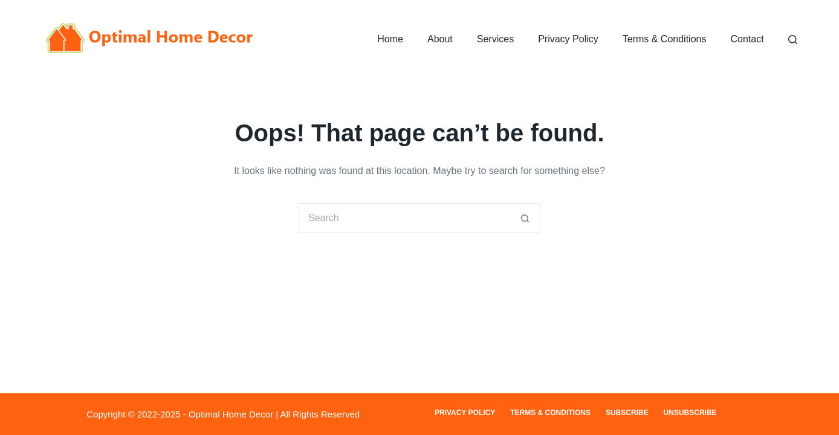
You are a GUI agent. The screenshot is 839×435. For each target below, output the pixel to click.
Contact (746, 39)
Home (390, 39)
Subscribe (627, 412)
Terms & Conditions (665, 39)
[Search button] (525, 218)
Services (495, 39)
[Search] (792, 39)
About (440, 39)
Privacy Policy (568, 39)
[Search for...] (404, 218)
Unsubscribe (690, 412)
